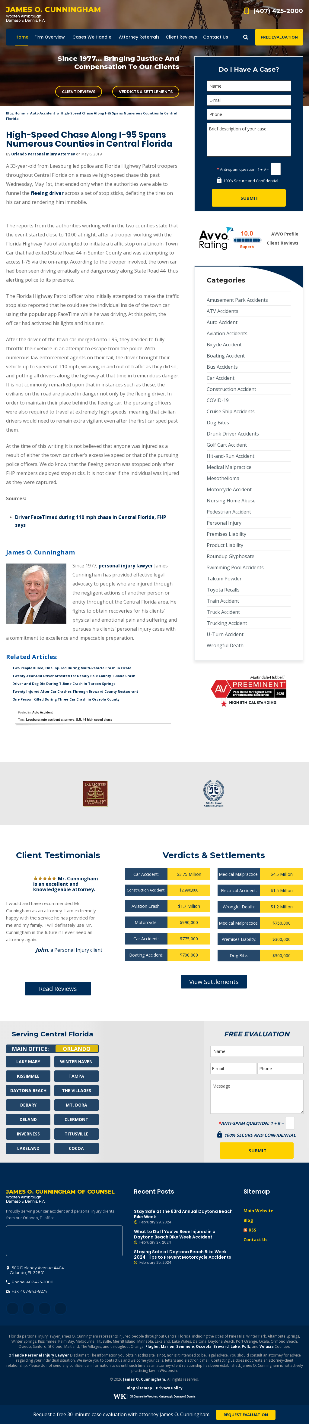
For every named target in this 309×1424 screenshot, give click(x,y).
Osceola (204, 1346)
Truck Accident (223, 612)
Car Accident (220, 378)
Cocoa (76, 1148)
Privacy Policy (169, 1388)
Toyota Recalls (223, 590)
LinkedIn (44, 1308)
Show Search (245, 37)
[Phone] (249, 114)
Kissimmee (28, 1076)
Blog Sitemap (139, 1388)
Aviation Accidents (227, 333)
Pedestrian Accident (229, 512)
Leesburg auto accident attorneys (50, 719)
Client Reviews (78, 91)
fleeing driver (47, 193)
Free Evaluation (279, 37)
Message (257, 1097)
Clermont (76, 1119)
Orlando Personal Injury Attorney (43, 154)
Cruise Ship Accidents (231, 411)
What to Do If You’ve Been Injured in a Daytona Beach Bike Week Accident (184, 1237)
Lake (235, 1346)
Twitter (28, 1308)
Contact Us (256, 1239)
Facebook (12, 1308)
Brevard (221, 1346)
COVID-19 (218, 400)
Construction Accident (231, 389)
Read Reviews (58, 989)
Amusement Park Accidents (237, 300)
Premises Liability (226, 534)
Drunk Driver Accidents (233, 434)
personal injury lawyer (126, 565)
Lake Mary (28, 1061)
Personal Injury (224, 523)
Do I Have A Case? (248, 69)
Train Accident (223, 601)
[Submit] (249, 198)
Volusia (267, 1346)
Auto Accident (42, 113)
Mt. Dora (76, 1105)
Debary (28, 1105)
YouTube (60, 1308)
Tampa (76, 1076)
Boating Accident (226, 356)
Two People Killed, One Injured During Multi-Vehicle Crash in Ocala (72, 668)
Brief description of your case (249, 140)
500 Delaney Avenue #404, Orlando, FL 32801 (64, 1241)
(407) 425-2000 (278, 10)
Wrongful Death (225, 645)
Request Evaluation (246, 1414)
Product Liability (225, 545)
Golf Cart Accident (227, 445)
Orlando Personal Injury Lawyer (38, 1355)
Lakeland (28, 1148)
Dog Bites (218, 423)
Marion (167, 1346)
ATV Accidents (222, 311)
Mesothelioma (223, 478)
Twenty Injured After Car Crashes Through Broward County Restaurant (75, 691)
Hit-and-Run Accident (230, 456)
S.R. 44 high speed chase (94, 719)
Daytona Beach (28, 1090)
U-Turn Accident (225, 634)
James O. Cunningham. (144, 1379)
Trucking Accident (227, 623)
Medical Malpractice (229, 467)
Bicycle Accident (224, 345)
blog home (15, 113)
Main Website (258, 1210)
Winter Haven (76, 1061)
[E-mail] (249, 100)
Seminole (185, 1346)
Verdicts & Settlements (146, 91)
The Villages (76, 1090)
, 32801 (35, 1270)
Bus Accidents (222, 367)
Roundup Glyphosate (230, 556)
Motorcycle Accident (229, 489)
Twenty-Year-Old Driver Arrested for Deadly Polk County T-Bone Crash (73, 675)
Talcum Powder (224, 579)
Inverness (28, 1134)
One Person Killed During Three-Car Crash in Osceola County (65, 699)
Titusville (76, 1134)
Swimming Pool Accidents (235, 567)
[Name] (249, 86)
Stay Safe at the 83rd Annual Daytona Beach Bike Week (184, 1217)
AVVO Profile (284, 234)
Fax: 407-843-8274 (26, 1291)
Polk (246, 1346)
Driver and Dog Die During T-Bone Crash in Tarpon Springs (63, 683)
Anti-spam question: (236, 169)
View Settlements (214, 982)
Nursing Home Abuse (231, 501)
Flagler (152, 1346)
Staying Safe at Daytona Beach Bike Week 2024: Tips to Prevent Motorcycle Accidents (184, 1257)
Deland (28, 1119)
